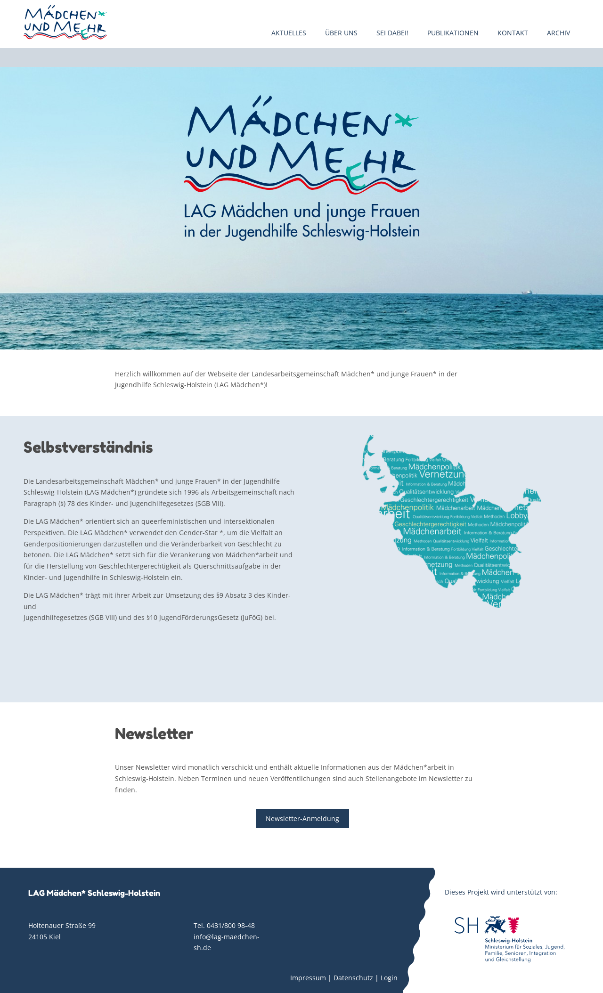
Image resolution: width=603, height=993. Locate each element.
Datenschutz (353, 977)
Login (389, 977)
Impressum (308, 977)
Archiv (558, 32)
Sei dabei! (392, 32)
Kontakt (512, 32)
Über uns (341, 32)
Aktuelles (288, 32)
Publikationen (453, 32)
